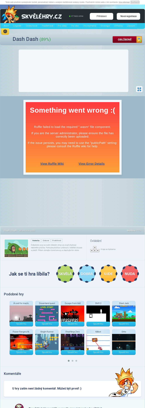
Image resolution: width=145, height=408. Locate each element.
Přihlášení (102, 16)
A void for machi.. (21, 303)
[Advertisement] (73, 71)
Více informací (124, 2)
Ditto (124, 332)
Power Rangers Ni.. (21, 332)
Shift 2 (98, 303)
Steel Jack (124, 303)
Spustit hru (21, 324)
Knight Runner (47, 332)
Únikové (46, 241)
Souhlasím (135, 2)
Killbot (98, 332)
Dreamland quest (47, 303)
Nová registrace (128, 16)
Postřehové (56, 241)
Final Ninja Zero (73, 332)
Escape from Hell (73, 303)
